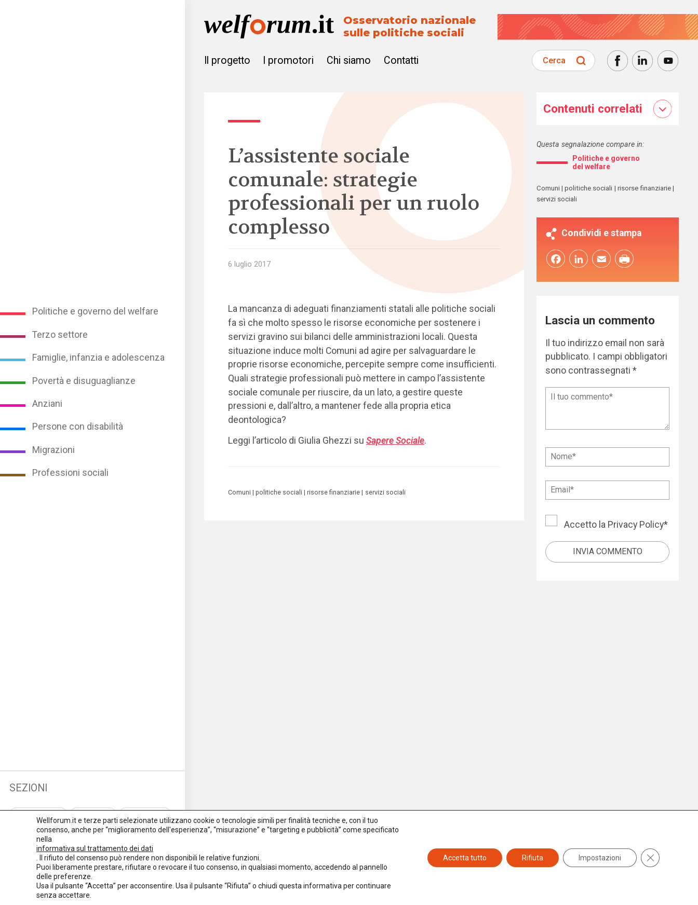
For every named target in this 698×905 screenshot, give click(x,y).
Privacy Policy (636, 527)
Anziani (47, 404)
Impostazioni (600, 858)
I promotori (288, 60)
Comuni (239, 492)
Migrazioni (53, 450)
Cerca (554, 60)
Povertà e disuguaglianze (84, 381)
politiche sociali (279, 492)
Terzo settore (60, 335)
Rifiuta (532, 858)
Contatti (401, 60)
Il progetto (227, 60)
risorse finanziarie (333, 492)
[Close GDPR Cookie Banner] (650, 857)
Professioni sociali (70, 473)
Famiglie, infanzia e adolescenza (98, 357)
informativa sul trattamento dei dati (94, 848)
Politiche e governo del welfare (95, 311)
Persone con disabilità (77, 426)
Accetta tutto (465, 858)
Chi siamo (349, 60)
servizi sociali (385, 492)
